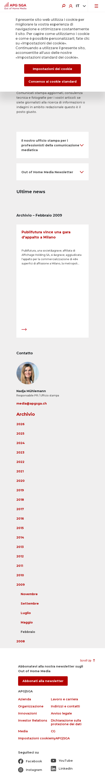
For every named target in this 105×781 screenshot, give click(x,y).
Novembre (29, 594)
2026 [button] (20, 424)
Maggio (27, 622)
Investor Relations (32, 720)
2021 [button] (20, 471)
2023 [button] (20, 452)
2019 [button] (20, 490)
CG (53, 731)
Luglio (26, 613)
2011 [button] (19, 566)
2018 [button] (20, 500)
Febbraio (28, 632)
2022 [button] (20, 462)
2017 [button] (20, 509)
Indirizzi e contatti (65, 706)
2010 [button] (20, 575)
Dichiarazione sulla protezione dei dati (66, 722)
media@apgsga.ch (31, 403)
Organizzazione (30, 706)
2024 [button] (20, 443)
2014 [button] (20, 537)
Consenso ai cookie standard (52, 81)
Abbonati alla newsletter (42, 681)
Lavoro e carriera (64, 699)
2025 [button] (20, 433)
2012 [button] (20, 556)
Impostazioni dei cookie (52, 69)
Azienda (24, 699)
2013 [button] (20, 547)
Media (23, 731)
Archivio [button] (25, 414)
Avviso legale (61, 713)
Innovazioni (27, 713)
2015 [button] (20, 528)
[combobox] (80, 6)
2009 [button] (20, 585)
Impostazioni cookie (34, 738)
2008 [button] (20, 641)
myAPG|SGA (60, 738)
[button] (52, 145)
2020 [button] (20, 481)
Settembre (30, 603)
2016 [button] (20, 518)
